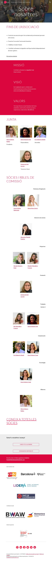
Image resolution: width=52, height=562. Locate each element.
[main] (26, 11)
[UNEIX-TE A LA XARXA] (26, 444)
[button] (2, 2)
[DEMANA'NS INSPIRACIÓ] (26, 451)
